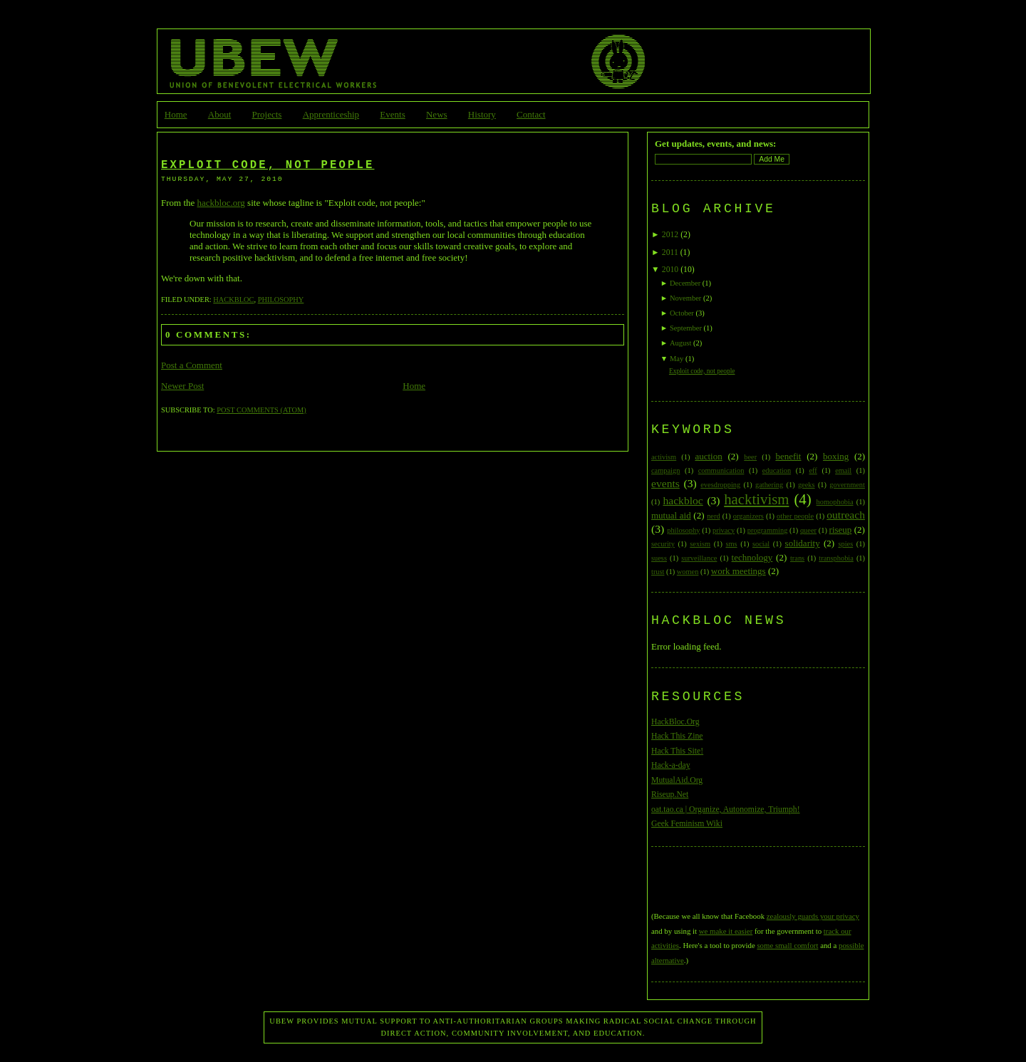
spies (845, 544)
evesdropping (720, 485)
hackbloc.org (221, 202)
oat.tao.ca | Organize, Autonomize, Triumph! (725, 809)
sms (731, 544)
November (685, 298)
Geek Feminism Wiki (686, 823)
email (843, 470)
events (665, 483)
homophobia (835, 502)
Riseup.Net (669, 794)
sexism (700, 544)
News (436, 114)
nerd (713, 516)
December (685, 283)
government (847, 485)
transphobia (836, 558)
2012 (670, 234)
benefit (788, 456)
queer (808, 530)
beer (750, 457)
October (682, 313)
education (776, 470)
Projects (267, 114)
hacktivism (756, 499)
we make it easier (725, 931)
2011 (670, 252)
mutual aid (671, 515)
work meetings (738, 571)
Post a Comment (191, 365)
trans (797, 558)
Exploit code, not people (267, 165)
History (482, 114)
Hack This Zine (677, 736)
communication (721, 470)
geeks (806, 485)
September (686, 328)
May (676, 359)
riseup (840, 529)
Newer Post (182, 385)
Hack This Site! (677, 751)
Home (176, 114)
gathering (769, 485)
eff (813, 470)
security (663, 544)
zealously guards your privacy (813, 916)
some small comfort (787, 945)
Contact (531, 114)
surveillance (699, 558)
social (761, 544)
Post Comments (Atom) (261, 410)
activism (663, 457)
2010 (670, 269)
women (688, 572)
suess (659, 558)
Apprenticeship (331, 114)
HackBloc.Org (675, 722)
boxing (836, 456)
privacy (723, 530)
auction (708, 456)
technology (752, 557)
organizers (748, 516)
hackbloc (233, 299)
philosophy (281, 299)
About (220, 114)
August (680, 343)
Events (392, 114)
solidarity (802, 543)
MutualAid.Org (677, 780)
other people (795, 516)
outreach (845, 515)
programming (767, 530)
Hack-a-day (670, 765)
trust (657, 572)
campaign (665, 470)
